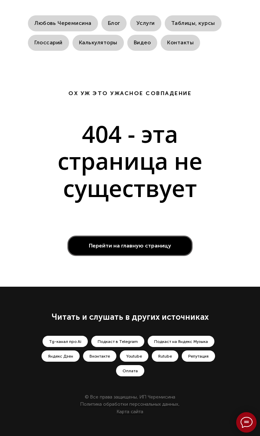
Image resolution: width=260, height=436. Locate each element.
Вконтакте (100, 356)
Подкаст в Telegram (118, 341)
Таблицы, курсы (193, 23)
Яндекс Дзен (60, 356)
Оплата (130, 371)
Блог (114, 23)
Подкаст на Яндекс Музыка (181, 341)
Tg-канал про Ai (65, 341)
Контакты (180, 42)
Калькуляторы (98, 42)
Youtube (134, 356)
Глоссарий (48, 42)
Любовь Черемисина (63, 23)
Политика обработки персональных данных (129, 404)
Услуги (145, 23)
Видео (142, 42)
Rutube (165, 356)
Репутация (198, 356)
